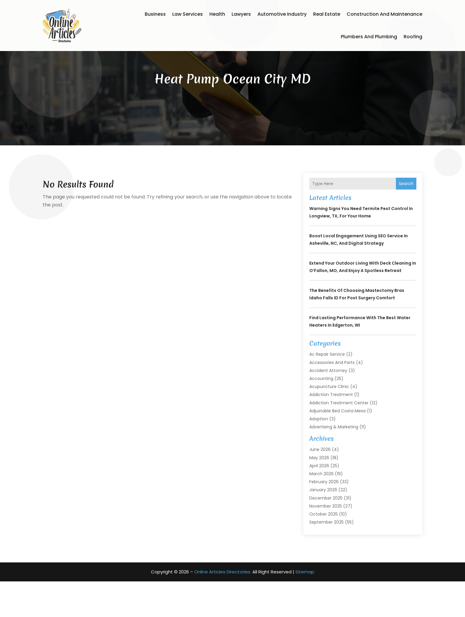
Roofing (413, 36)
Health (217, 14)
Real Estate (326, 14)
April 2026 (319, 501)
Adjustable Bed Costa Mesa (337, 446)
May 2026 (319, 493)
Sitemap (304, 607)
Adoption (318, 454)
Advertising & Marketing (333, 462)
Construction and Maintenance (384, 14)
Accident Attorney (328, 406)
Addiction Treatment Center (339, 438)
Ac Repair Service (327, 390)
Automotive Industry (282, 14)
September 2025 (326, 558)
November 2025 (325, 542)
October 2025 (323, 550)
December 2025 (326, 534)
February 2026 (324, 517)
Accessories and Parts (332, 398)
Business (155, 14)
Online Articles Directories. (222, 607)
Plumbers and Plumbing (369, 36)
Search (406, 219)
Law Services (187, 14)
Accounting (321, 414)
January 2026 (323, 525)
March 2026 (321, 509)
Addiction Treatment (331, 430)
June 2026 (320, 485)
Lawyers (241, 14)
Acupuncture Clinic (329, 422)
